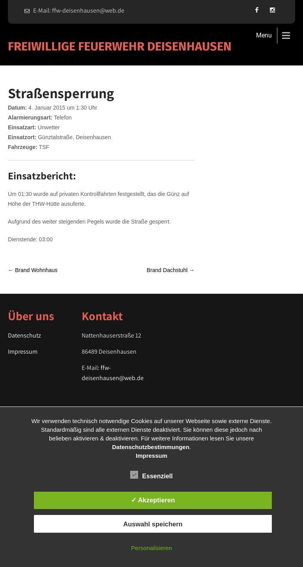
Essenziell (151, 474)
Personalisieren (151, 548)
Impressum (22, 351)
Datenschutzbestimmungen (150, 447)
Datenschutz (24, 335)
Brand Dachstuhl (171, 270)
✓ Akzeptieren (153, 500)
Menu (264, 35)
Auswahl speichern (152, 524)
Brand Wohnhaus (33, 270)
